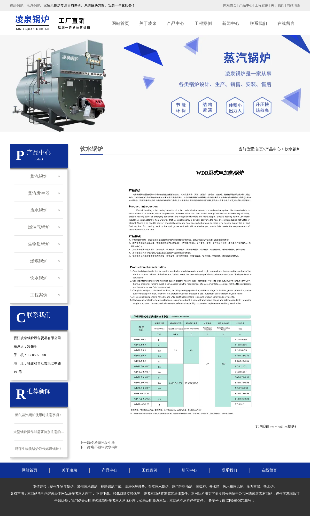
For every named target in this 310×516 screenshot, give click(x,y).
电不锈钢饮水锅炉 (104, 447)
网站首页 (230, 5)
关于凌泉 (148, 23)
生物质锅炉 (39, 244)
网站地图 (293, 5)
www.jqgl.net (279, 426)
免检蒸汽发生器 (103, 443)
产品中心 (246, 5)
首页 (259, 149)
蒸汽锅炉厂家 (37, 5)
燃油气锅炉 (39, 227)
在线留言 (286, 23)
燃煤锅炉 (38, 261)
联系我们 (258, 23)
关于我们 (277, 5)
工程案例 (261, 5)
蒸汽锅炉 (38, 176)
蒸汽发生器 (39, 193)
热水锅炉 (38, 210)
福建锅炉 (16, 5)
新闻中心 (231, 23)
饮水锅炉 (38, 278)
